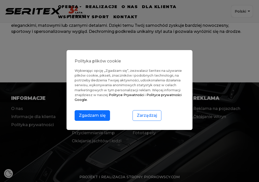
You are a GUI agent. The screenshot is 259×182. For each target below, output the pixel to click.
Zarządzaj (147, 115)
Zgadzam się (92, 115)
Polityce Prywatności (126, 95)
